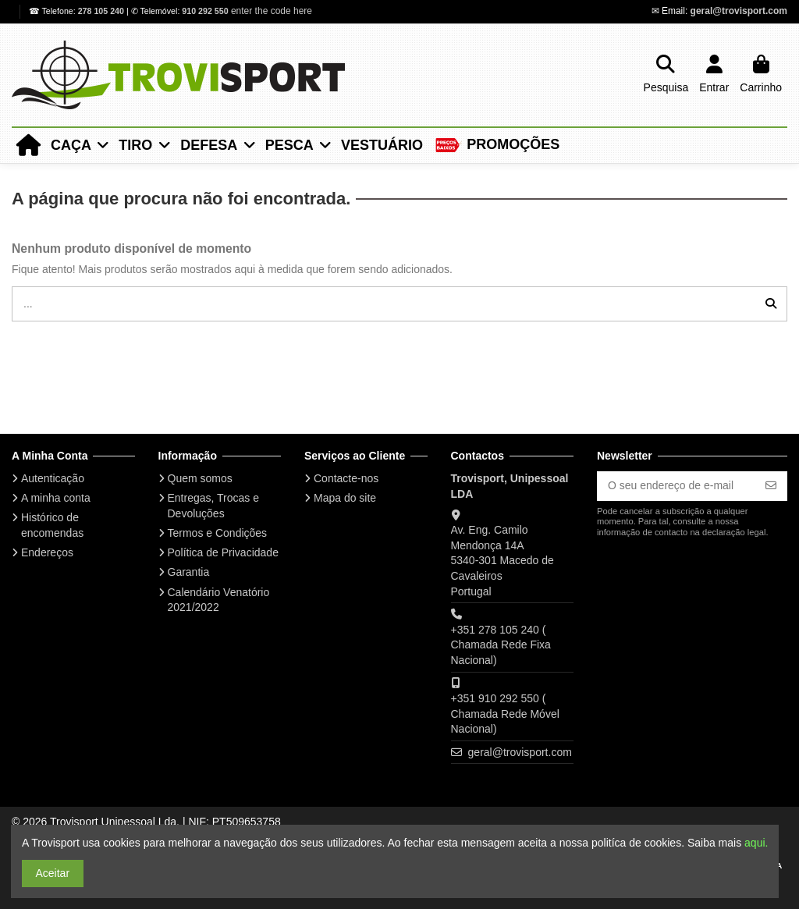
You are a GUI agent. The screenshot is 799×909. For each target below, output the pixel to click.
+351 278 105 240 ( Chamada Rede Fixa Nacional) (501, 644)
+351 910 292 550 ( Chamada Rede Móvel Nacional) (505, 713)
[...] (771, 303)
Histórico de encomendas (52, 525)
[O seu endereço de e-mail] (676, 486)
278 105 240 (102, 11)
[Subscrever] (771, 486)
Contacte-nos (346, 478)
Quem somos (200, 478)
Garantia (189, 572)
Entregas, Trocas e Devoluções (214, 506)
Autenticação (52, 478)
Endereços (47, 552)
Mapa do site (345, 498)
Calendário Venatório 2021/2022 (219, 600)
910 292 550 (205, 11)
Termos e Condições (218, 533)
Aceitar (53, 873)
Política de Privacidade (223, 552)
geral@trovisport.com (739, 10)
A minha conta (56, 498)
